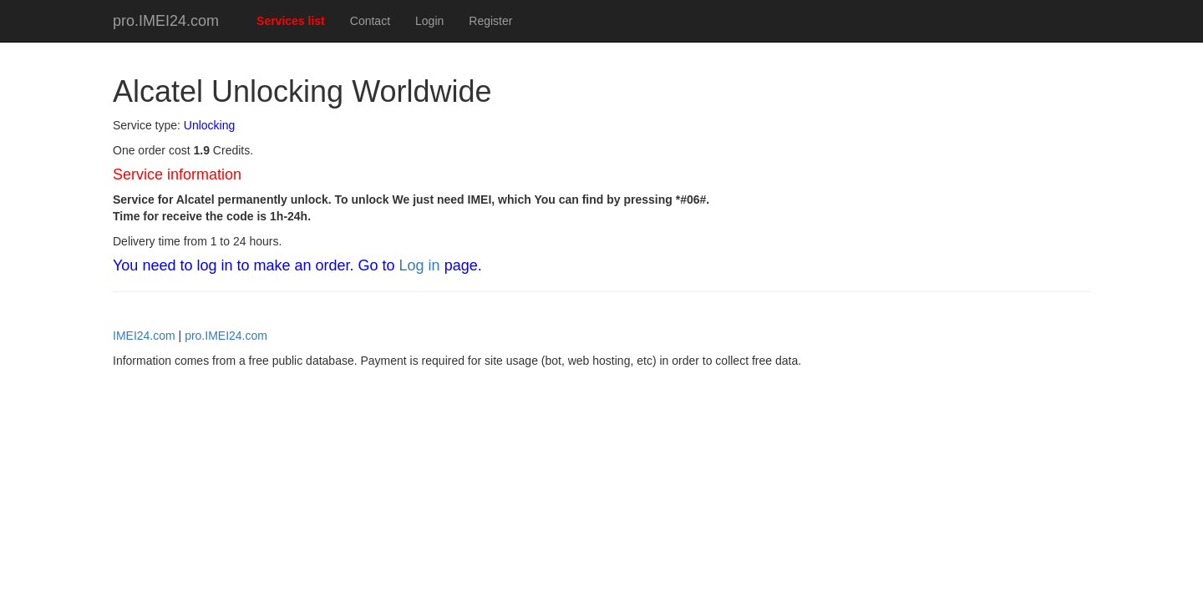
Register (490, 21)
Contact (370, 21)
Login (429, 21)
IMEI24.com (144, 335)
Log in (419, 265)
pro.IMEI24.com (166, 21)
